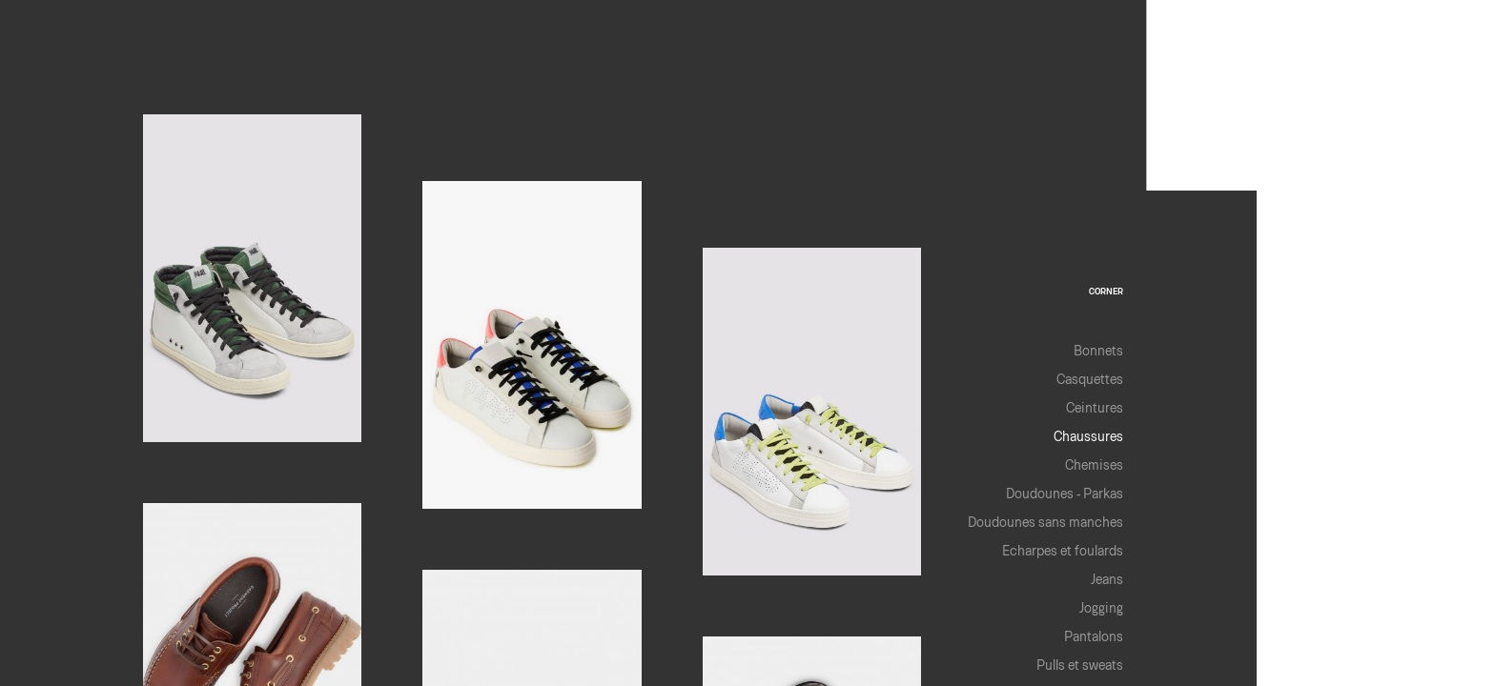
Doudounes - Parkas (1064, 493)
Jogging (1101, 607)
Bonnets (1098, 350)
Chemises (1094, 464)
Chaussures (1088, 436)
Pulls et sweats (1079, 664)
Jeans (1107, 579)
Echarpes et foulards (1062, 550)
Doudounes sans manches (1045, 522)
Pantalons (1093, 636)
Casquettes (1089, 379)
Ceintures (1094, 407)
